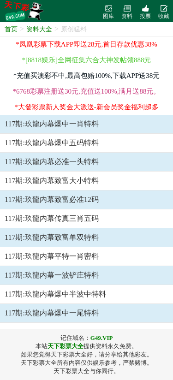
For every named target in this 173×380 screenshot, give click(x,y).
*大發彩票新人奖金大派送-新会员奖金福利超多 (86, 107)
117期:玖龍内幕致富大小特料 (52, 180)
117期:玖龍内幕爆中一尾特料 (52, 313)
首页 (11, 29)
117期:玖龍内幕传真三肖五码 (52, 218)
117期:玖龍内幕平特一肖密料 (52, 256)
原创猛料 (74, 29)
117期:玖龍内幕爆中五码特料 (52, 143)
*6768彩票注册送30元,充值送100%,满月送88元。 (87, 91)
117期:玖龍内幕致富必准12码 (52, 199)
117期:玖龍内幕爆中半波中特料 (55, 294)
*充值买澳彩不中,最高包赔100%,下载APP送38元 (86, 75)
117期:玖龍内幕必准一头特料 (52, 162)
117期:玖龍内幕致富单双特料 (52, 237)
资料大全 (39, 29)
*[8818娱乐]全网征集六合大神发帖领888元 (86, 60)
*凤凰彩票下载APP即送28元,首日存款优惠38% (86, 44)
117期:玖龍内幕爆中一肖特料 (52, 124)
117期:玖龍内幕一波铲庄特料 (52, 275)
